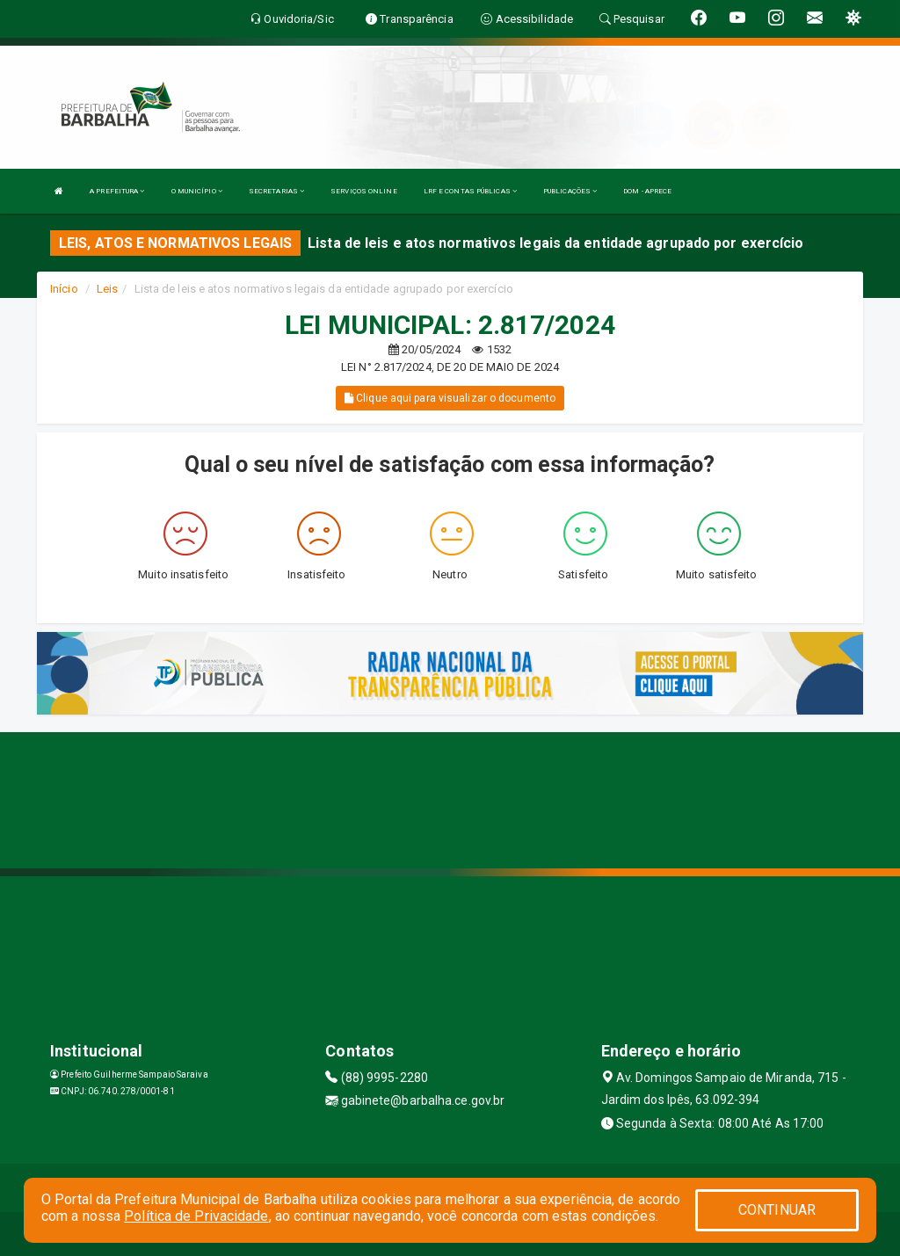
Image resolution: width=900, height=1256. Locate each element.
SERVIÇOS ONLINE (363, 191)
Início (64, 288)
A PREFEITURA (117, 191)
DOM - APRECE (647, 191)
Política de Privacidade (196, 1216)
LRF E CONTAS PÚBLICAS (470, 191)
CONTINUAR (777, 1210)
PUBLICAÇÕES (570, 191)
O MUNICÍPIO (196, 191)
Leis (107, 288)
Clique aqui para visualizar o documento (450, 398)
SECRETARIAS (276, 191)
